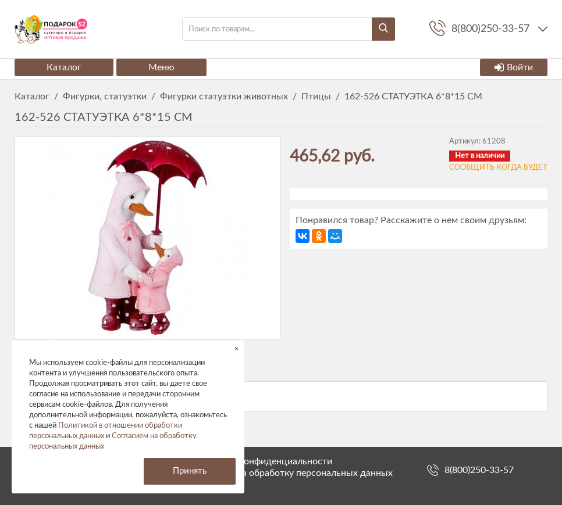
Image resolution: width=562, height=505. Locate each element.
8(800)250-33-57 (479, 470)
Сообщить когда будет (498, 167)
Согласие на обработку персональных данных (294, 473)
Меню (161, 67)
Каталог (64, 67)
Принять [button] (190, 471)
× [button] (236, 348)
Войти (514, 67)
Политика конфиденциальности (263, 461)
